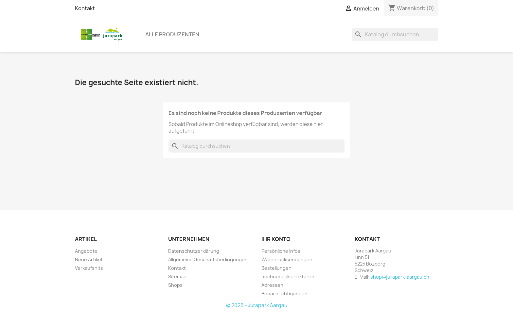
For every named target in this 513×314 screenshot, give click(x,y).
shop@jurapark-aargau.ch (399, 277)
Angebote (86, 251)
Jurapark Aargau (267, 305)
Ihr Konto (276, 239)
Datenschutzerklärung (193, 251)
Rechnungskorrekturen (287, 276)
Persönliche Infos (280, 251)
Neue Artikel (88, 259)
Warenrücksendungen (286, 259)
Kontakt (85, 8)
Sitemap (177, 276)
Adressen (272, 285)
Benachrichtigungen (284, 293)
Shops (175, 285)
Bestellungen (276, 268)
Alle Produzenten (172, 34)
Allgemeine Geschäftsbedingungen (208, 259)
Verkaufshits (89, 268)
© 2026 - (237, 305)
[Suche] (395, 34)
